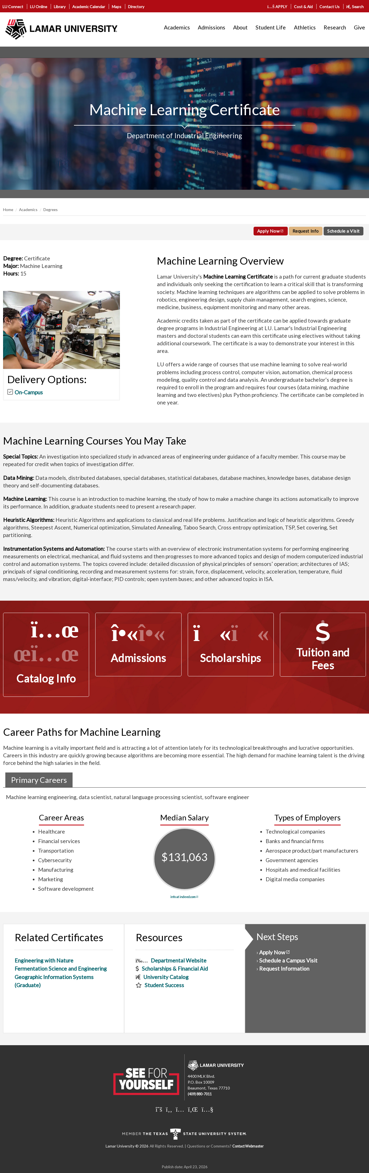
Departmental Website (178, 960)
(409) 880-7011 (200, 1094)
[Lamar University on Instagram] (180, 1109)
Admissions (211, 27)
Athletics (305, 27)
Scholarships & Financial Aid (175, 968)
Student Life (271, 27)
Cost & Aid (303, 6)
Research (335, 27)
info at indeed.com (183, 897)
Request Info (306, 230)
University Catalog (166, 977)
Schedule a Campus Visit (288, 960)
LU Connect (13, 6)
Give (359, 27)
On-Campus (29, 392)
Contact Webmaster (248, 1146)
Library (60, 6)
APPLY (277, 6)
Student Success (164, 985)
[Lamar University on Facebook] (169, 1109)
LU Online (38, 6)
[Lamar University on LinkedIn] (193, 1109)
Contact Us (329, 6)
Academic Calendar (88, 6)
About (240, 27)
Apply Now (268, 230)
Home (8, 209)
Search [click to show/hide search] (355, 6)
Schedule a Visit (343, 230)
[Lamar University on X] (158, 1109)
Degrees (50, 209)
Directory (136, 6)
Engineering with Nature (44, 960)
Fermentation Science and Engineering (61, 968)
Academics (177, 27)
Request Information (284, 968)
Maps (116, 6)
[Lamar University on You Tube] (207, 1109)
